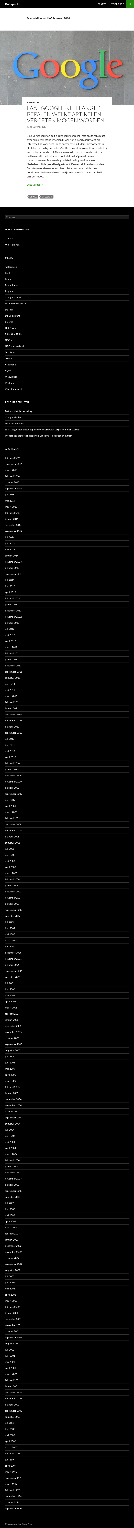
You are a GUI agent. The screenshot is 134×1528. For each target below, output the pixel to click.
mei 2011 (10, 689)
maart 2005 (11, 1080)
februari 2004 (12, 1160)
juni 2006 (10, 989)
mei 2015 (10, 500)
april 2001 (10, 1367)
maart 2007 (11, 940)
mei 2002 (10, 1288)
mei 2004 (10, 1141)
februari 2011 (12, 702)
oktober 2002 (12, 1258)
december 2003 (13, 1172)
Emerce (9, 321)
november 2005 (13, 1032)
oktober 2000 (12, 1404)
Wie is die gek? (117, 4)
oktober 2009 (12, 787)
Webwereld (11, 376)
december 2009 (13, 775)
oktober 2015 (12, 482)
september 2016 (13, 464)
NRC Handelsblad (14, 346)
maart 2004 (11, 1154)
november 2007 (13, 897)
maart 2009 (11, 812)
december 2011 (13, 665)
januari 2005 (11, 1093)
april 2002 (10, 1294)
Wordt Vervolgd (13, 389)
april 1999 (10, 1465)
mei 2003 (10, 1215)
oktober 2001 (12, 1331)
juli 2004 (9, 1129)
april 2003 (10, 1221)
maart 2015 (11, 506)
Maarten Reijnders (15, 423)
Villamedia (33, 102)
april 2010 (10, 757)
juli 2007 (9, 922)
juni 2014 (10, 543)
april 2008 (10, 867)
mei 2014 (10, 549)
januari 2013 (11, 604)
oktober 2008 (12, 836)
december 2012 (13, 610)
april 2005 (10, 1074)
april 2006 (10, 1001)
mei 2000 (10, 1435)
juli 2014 (9, 537)
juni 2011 (10, 683)
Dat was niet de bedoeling (18, 411)
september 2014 (13, 531)
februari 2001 (12, 1380)
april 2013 (10, 592)
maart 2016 (11, 470)
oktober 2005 (12, 1038)
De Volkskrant (12, 315)
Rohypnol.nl (13, 4)
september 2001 (13, 1337)
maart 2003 (11, 1227)
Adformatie (11, 266)
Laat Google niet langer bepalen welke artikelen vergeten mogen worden (65, 114)
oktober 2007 (12, 903)
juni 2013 (10, 586)
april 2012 (10, 641)
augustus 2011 (12, 677)
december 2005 (13, 1025)
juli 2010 (9, 738)
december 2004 (13, 1099)
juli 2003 (9, 1203)
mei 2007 (10, 934)
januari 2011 (11, 708)
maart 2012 (11, 647)
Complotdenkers (14, 417)
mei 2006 (10, 995)
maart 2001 (11, 1374)
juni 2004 (10, 1135)
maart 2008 (11, 873)
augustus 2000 (12, 1416)
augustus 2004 (12, 1123)
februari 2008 (12, 879)
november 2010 (13, 720)
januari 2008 (11, 885)
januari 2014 (11, 555)
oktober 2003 (12, 1184)
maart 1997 (11, 1484)
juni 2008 (10, 854)
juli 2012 (9, 628)
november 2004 (13, 1105)
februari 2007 (12, 946)
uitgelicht (47, 197)
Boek (7, 272)
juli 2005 (9, 1056)
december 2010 (13, 714)
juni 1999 (10, 1459)
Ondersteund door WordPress (18, 1524)
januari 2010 (11, 769)
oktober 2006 (12, 964)
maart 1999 (11, 1471)
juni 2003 (10, 1209)
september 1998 (13, 1477)
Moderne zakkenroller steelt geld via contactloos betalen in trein (38, 435)
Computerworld (13, 297)
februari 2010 (12, 763)
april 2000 (10, 1441)
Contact (102, 4)
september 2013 (13, 573)
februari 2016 (12, 476)
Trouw (8, 358)
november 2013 (13, 561)
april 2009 (10, 806)
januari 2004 (11, 1166)
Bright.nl (9, 291)
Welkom (9, 382)
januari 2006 (11, 1019)
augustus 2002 (12, 1270)
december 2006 (13, 952)
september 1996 (13, 1508)
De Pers (9, 309)
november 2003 (13, 1178)
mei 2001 (10, 1361)
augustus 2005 (12, 1050)
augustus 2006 (12, 977)
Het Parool (11, 327)
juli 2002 (9, 1276)
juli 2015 (9, 494)
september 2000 (13, 1410)
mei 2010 (10, 751)
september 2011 (13, 671)
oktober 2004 (12, 1111)
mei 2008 (10, 861)
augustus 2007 (12, 915)
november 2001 (13, 1325)
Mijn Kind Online (14, 334)
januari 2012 (11, 659)
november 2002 (13, 1251)
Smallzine (10, 352)
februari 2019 (12, 457)
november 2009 (13, 781)
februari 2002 (12, 1306)
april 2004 (10, 1148)
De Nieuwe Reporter (16, 303)
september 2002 (13, 1264)
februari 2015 (12, 512)
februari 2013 (12, 598)
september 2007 (13, 909)
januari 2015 (11, 518)
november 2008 (13, 830)
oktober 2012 (12, 622)
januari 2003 (11, 1239)
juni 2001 (10, 1355)
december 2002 (13, 1245)
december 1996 (13, 1496)
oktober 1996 (12, 1502)
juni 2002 (10, 1282)
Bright (8, 279)
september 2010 (13, 732)
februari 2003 (12, 1233)
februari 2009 (12, 818)
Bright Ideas (11, 285)
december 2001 (13, 1319)
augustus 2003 (12, 1196)
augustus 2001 (12, 1343)
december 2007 (13, 891)
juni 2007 (10, 928)
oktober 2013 (12, 567)
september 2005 (13, 1044)
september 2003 (13, 1190)
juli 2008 (9, 848)
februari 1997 (12, 1490)
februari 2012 (12, 653)
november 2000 (13, 1398)
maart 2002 (11, 1300)
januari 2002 (11, 1313)
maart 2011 (11, 696)
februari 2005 (12, 1087)
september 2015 (13, 488)
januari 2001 (11, 1386)
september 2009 (13, 793)
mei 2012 (10, 635)
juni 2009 (10, 799)
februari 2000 (12, 1453)
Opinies (33, 197)
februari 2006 (12, 1013)
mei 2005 (10, 1068)
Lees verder (35, 184)
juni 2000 (10, 1429)
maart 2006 (11, 1007)
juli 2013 (9, 580)
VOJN (8, 370)
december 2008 (13, 824)
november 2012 (13, 616)
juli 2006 (9, 983)
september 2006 (13, 970)
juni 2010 (10, 744)
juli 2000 (9, 1422)
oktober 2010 (12, 726)
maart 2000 (11, 1447)
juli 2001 (9, 1349)
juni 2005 (10, 1062)
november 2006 (13, 958)
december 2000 (13, 1392)
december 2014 (13, 525)
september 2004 (13, 1117)
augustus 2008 (12, 842)
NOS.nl (9, 340)
